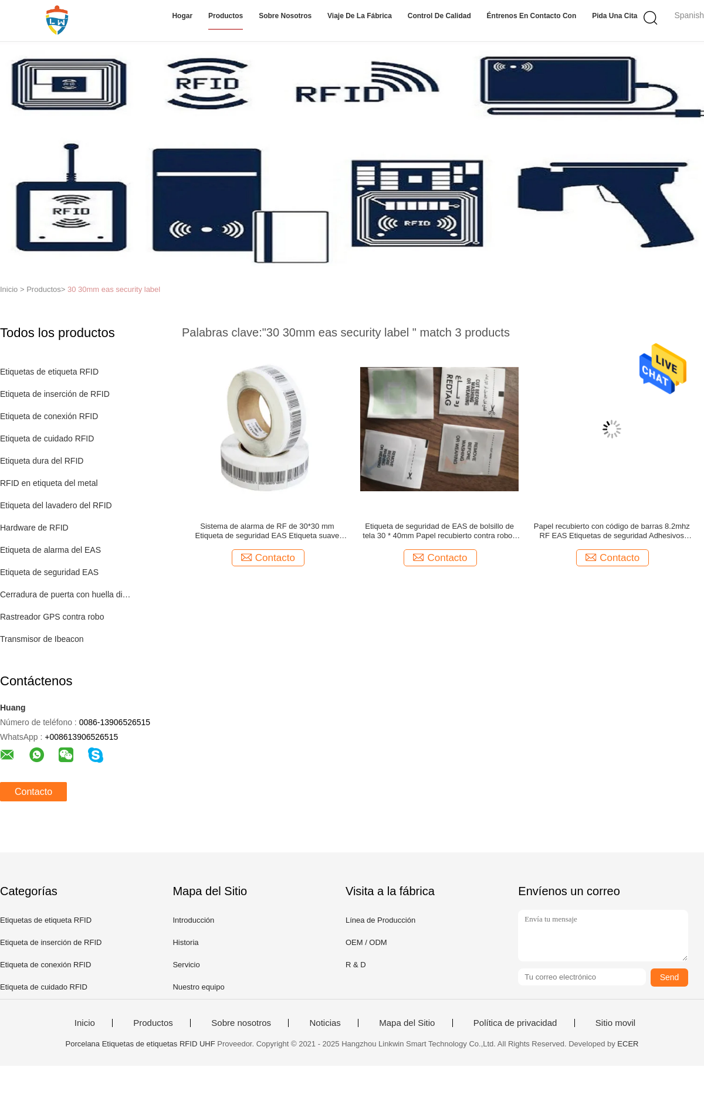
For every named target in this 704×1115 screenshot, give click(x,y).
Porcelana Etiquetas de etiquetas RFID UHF (140, 1043)
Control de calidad (439, 16)
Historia (185, 942)
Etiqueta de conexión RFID (49, 416)
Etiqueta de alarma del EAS (50, 550)
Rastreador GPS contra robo (52, 616)
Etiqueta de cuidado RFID (47, 438)
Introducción (193, 920)
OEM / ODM (366, 942)
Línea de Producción (380, 920)
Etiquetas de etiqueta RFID (49, 371)
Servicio (185, 964)
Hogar (182, 16)
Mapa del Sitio (407, 1023)
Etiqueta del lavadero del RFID (56, 505)
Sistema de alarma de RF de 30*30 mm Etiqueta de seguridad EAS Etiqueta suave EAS (267, 531)
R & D (356, 964)
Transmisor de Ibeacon (42, 639)
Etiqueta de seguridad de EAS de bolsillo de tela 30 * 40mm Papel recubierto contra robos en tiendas (439, 531)
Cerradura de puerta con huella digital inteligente (66, 594)
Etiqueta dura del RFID (41, 460)
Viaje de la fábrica (359, 16)
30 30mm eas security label (113, 289)
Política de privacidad (515, 1023)
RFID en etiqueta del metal (49, 483)
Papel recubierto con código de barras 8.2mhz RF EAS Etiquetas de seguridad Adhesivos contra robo (612, 531)
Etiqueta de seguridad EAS (49, 572)
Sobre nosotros (285, 16)
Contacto (33, 792)
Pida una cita (614, 16)
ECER (627, 1043)
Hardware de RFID (34, 527)
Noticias (324, 1023)
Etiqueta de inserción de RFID (55, 394)
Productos (225, 16)
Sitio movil (615, 1023)
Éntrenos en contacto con (532, 16)
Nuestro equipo (198, 987)
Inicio (85, 1023)
